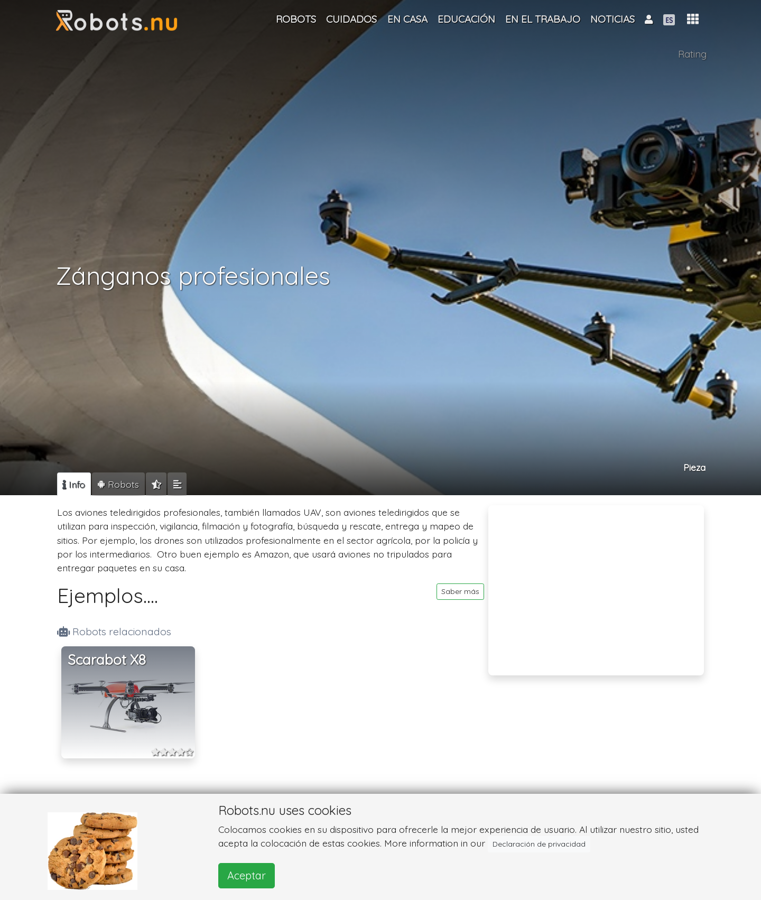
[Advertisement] (596, 583)
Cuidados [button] (351, 19)
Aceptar (246, 875)
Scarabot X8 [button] (107, 660)
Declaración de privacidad (539, 844)
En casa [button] (407, 19)
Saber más (460, 591)
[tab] (74, 484)
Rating (692, 54)
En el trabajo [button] (542, 19)
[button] (693, 19)
